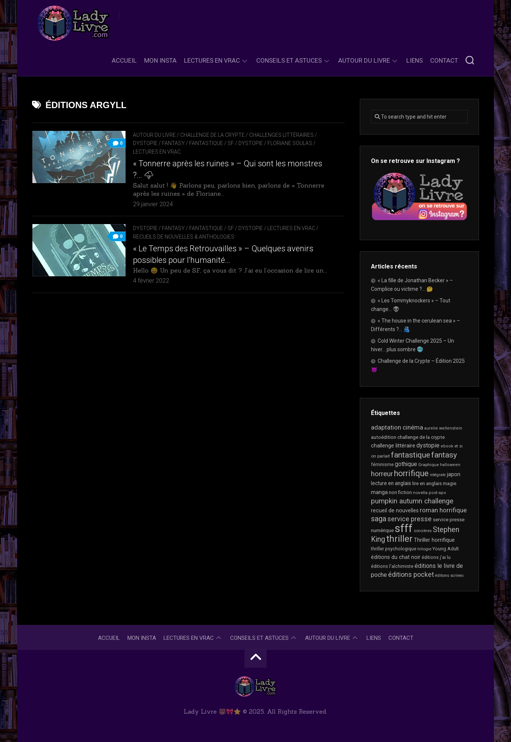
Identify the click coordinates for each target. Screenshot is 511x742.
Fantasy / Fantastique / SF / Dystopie (212, 143)
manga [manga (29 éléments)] (379, 492)
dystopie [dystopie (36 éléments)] (427, 445)
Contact (444, 60)
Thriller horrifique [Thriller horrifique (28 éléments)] (434, 540)
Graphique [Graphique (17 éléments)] (428, 464)
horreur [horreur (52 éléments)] (382, 474)
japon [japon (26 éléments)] (453, 474)
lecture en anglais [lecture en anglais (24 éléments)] (391, 483)
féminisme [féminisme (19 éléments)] (382, 464)
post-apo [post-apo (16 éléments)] (437, 492)
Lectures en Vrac (212, 60)
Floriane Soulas (289, 143)
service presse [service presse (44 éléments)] (409, 519)
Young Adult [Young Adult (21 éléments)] (445, 548)
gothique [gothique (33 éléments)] (406, 464)
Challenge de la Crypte (212, 135)
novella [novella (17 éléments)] (420, 492)
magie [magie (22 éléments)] (449, 483)
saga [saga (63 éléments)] (378, 518)
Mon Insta (160, 60)
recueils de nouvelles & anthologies (183, 237)
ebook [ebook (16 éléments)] (447, 446)
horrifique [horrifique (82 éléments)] (411, 473)
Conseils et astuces (289, 60)
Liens (414, 60)
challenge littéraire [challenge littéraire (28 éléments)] (393, 445)
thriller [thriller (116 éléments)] (399, 539)
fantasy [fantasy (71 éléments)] (444, 454)
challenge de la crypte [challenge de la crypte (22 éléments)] (421, 437)
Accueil (124, 60)
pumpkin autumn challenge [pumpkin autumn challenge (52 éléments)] (412, 501)
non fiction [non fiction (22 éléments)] (400, 492)
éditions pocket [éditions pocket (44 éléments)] (411, 574)
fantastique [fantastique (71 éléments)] (410, 454)
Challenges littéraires (281, 135)
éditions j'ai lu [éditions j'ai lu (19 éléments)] (436, 557)
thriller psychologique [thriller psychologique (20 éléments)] (393, 548)
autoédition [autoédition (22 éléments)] (383, 437)
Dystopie (145, 143)
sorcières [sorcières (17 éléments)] (423, 530)
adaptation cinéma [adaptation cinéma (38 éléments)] (397, 427)
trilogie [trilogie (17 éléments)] (424, 548)
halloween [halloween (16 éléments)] (450, 464)
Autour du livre (364, 60)
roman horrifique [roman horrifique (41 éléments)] (443, 510)
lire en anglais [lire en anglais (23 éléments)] (427, 483)
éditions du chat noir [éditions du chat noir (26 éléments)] (395, 557)
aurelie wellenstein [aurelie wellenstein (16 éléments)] (443, 428)
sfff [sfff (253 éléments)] (404, 528)
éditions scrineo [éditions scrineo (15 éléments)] (449, 575)
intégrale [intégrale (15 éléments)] (438, 474)
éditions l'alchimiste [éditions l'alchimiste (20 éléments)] (392, 566)
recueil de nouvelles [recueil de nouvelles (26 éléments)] (395, 510)
